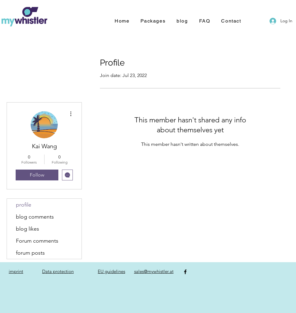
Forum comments (37, 241)
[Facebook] (185, 272)
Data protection (58, 271)
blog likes (27, 229)
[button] (152, 21)
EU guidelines (111, 271)
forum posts (30, 253)
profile (23, 204)
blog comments (35, 216)
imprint (16, 271)
